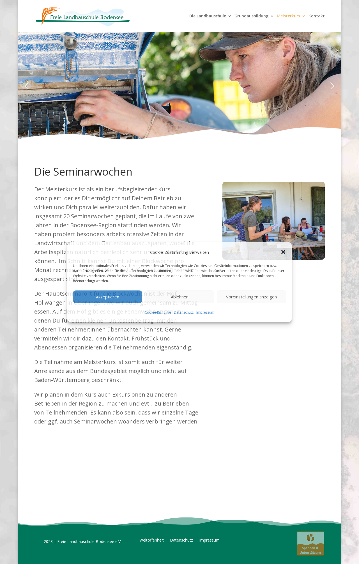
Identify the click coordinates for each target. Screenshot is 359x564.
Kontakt (317, 16)
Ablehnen (179, 297)
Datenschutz (184, 312)
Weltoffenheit (151, 540)
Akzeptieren (107, 297)
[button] (283, 252)
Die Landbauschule (207, 16)
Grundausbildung (251, 16)
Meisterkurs (288, 16)
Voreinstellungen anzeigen (251, 297)
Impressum (205, 312)
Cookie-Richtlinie (158, 312)
